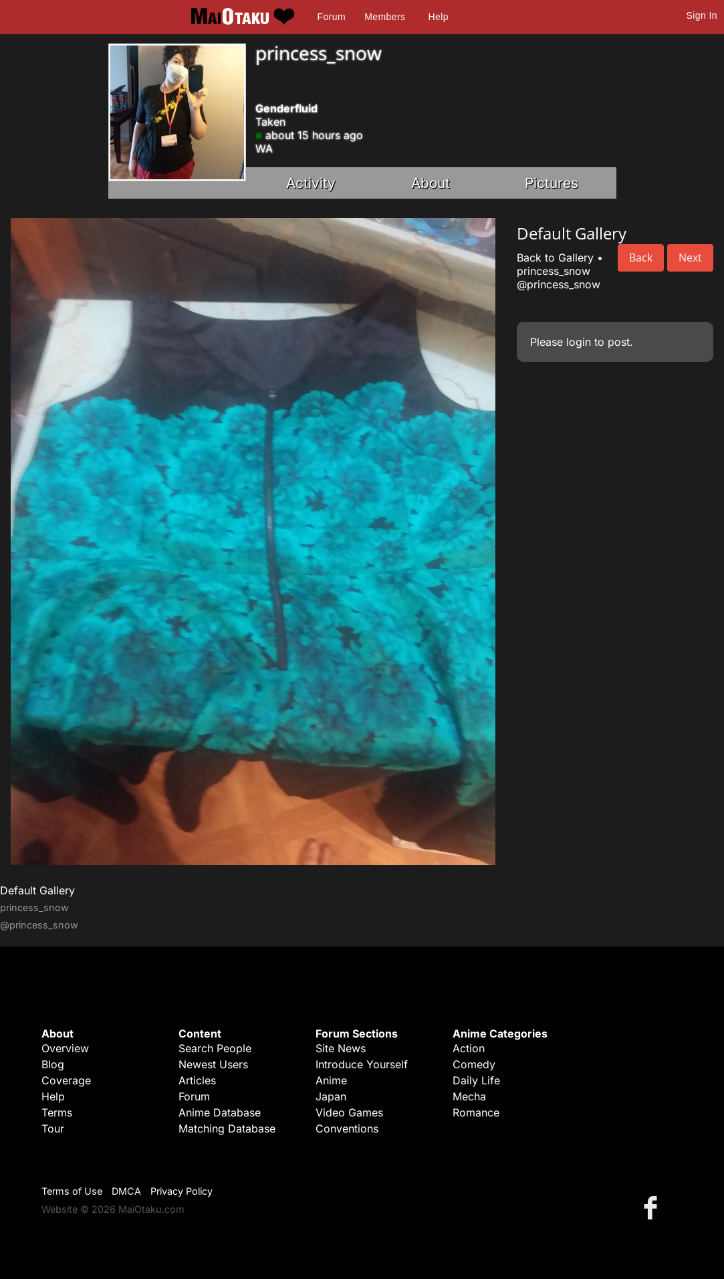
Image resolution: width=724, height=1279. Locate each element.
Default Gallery (37, 890)
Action (469, 1048)
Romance (476, 1112)
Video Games (349, 1112)
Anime (331, 1080)
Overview (65, 1048)
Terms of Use (71, 1191)
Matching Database (226, 1128)
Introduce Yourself (362, 1064)
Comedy (474, 1064)
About (430, 183)
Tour (52, 1128)
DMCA (126, 1191)
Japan (331, 1096)
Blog (52, 1064)
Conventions (347, 1128)
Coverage (66, 1080)
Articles (197, 1080)
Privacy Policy (181, 1191)
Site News (341, 1048)
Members (384, 16)
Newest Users (213, 1064)
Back (640, 257)
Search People (214, 1048)
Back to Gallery (555, 257)
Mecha (469, 1096)
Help (439, 16)
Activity (311, 183)
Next (690, 257)
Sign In (702, 15)
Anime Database (219, 1112)
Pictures (551, 183)
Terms (56, 1112)
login (578, 342)
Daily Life (476, 1080)
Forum (332, 16)
